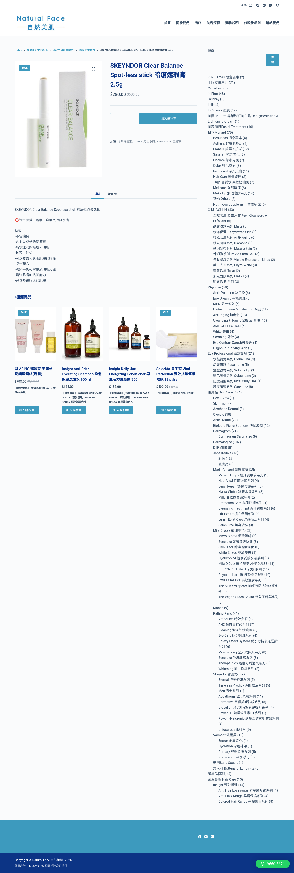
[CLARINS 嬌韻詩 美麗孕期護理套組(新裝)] (35, 334)
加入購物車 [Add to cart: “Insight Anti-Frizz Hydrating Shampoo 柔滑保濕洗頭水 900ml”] (74, 410)
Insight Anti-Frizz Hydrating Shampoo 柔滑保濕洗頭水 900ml (81, 374)
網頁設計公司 (53, 865)
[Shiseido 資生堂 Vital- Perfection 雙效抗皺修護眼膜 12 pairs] (176, 334)
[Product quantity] (123, 118)
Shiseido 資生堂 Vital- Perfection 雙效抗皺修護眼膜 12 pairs (175, 374)
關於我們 (182, 23)
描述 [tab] (97, 193)
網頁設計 (20, 865)
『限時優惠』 (126, 141)
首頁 (167, 23)
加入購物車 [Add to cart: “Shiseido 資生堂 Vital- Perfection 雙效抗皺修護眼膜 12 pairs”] (168, 410)
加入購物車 (168, 118)
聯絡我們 (272, 23)
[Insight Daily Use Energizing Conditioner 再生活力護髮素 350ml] (129, 334)
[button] (273, 864)
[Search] (277, 5)
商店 (198, 23)
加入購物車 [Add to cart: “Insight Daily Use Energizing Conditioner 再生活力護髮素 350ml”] (121, 410)
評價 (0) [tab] (112, 193)
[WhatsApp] (270, 5)
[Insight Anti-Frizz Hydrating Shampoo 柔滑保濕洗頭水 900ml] (82, 334)
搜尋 (211, 51)
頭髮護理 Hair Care (90, 393)
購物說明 (232, 23)
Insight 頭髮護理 (72, 397)
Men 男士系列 (146, 141)
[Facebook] (257, 5)
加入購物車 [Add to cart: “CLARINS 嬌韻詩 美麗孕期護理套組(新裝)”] (27, 410)
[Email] (212, 836)
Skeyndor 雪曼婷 (169, 141)
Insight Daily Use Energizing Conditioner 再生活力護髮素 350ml (129, 374)
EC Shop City (37, 865)
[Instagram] (264, 5)
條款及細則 (252, 23)
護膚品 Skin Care (41, 388)
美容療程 (213, 23)
